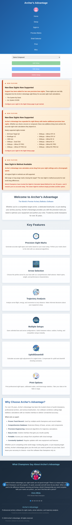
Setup (36, 22)
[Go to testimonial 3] (34, 500)
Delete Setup (36, 75)
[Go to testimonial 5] (37, 500)
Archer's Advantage (36, 2)
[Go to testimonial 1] (30, 500)
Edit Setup (36, 69)
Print (36, 44)
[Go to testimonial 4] (36, 500)
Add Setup (36, 63)
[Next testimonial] (67, 484)
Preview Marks (36, 33)
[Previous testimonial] (4, 484)
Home (36, 16)
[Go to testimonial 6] (39, 500)
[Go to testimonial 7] (41, 500)
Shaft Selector (36, 38)
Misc (36, 50)
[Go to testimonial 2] (32, 500)
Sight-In (36, 27)
